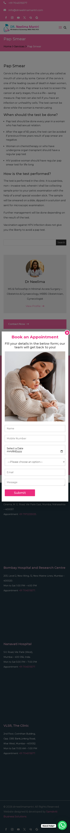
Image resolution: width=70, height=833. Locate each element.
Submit (20, 493)
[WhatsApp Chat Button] (62, 825)
